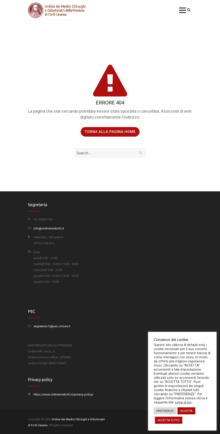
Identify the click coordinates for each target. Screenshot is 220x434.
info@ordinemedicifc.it (49, 228)
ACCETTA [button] (186, 411)
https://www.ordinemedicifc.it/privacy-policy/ (63, 394)
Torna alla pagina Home (110, 132)
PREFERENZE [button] (165, 411)
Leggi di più (183, 402)
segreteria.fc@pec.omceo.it (52, 326)
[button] (182, 10)
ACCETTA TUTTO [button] (169, 420)
